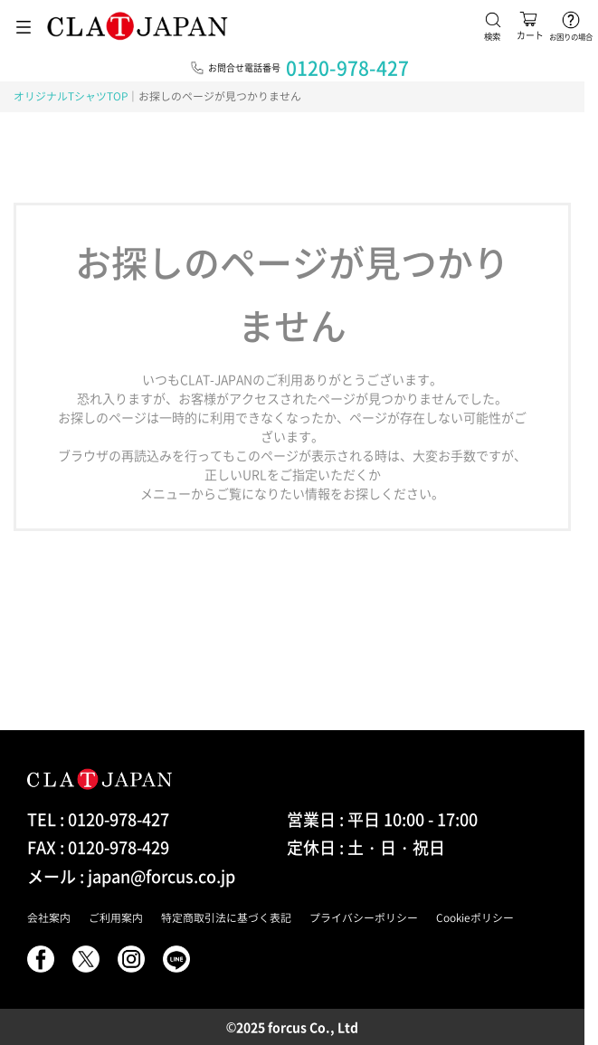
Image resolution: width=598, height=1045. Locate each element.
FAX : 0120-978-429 (98, 847)
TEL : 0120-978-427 (98, 819)
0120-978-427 (347, 67)
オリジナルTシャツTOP (71, 96)
